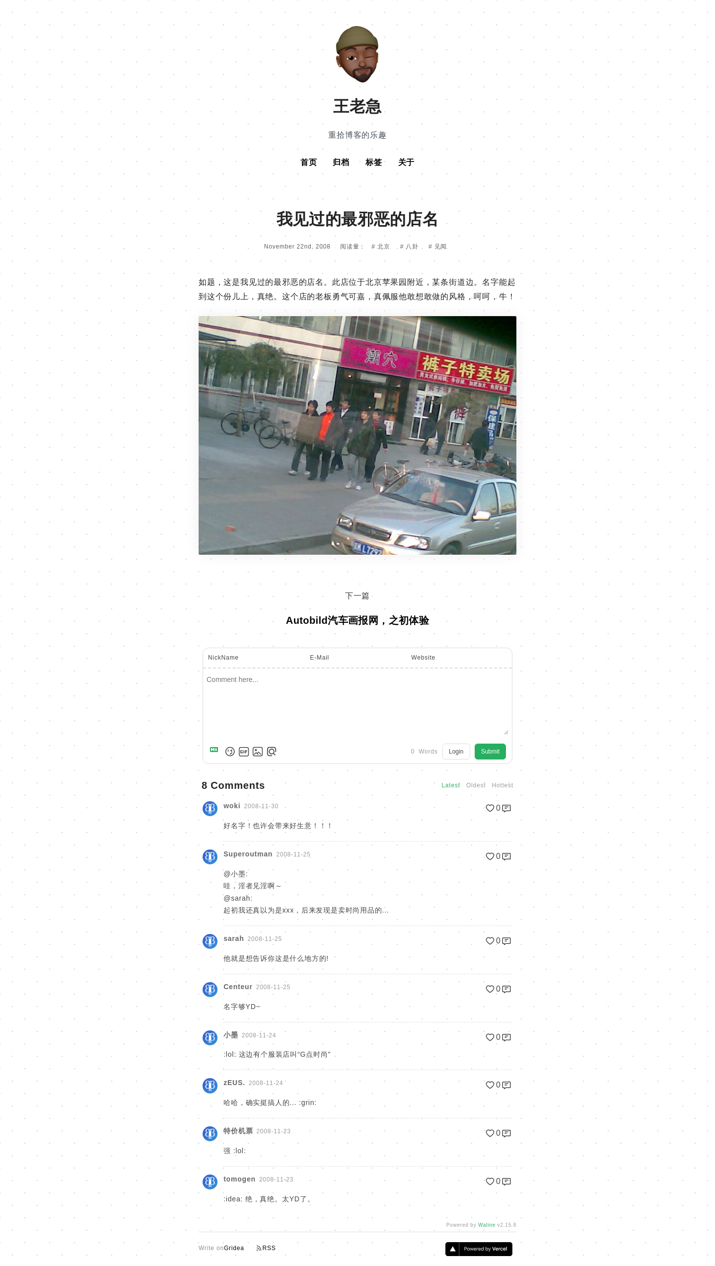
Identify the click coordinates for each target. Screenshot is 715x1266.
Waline (487, 1225)
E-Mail (319, 657)
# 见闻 (438, 246)
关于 (406, 162)
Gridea (234, 1248)
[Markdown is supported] (216, 752)
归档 (341, 162)
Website (423, 657)
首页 (308, 162)
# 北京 (381, 246)
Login (456, 751)
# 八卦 (410, 246)
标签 (373, 162)
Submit (490, 751)
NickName (223, 657)
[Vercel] (478, 1253)
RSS (266, 1248)
